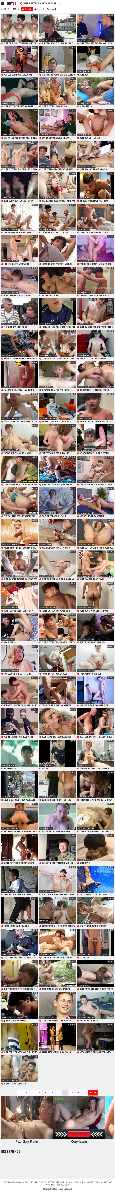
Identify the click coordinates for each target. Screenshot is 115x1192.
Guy (11, 3)
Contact (68, 1188)
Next (93, 1092)
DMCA (54, 1188)
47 (84, 1092)
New (16, 9)
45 (71, 1092)
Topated (39, 9)
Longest (51, 9)
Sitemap (47, 1188)
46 (78, 1092)
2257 (61, 1188)
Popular (26, 9)
